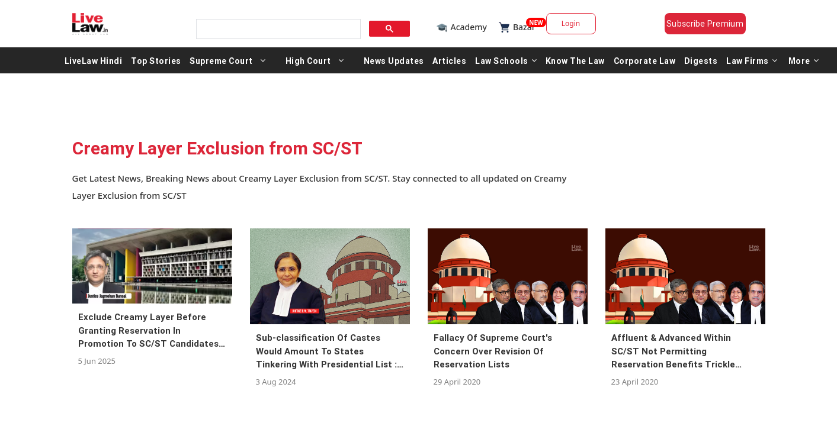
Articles (449, 60)
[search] (277, 29)
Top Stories (156, 60)
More (803, 60)
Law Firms (751, 60)
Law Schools (506, 60)
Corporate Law (645, 60)
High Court (308, 60)
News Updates (394, 60)
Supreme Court (221, 60)
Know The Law (575, 60)
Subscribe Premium (704, 23)
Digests (701, 60)
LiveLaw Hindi (94, 60)
